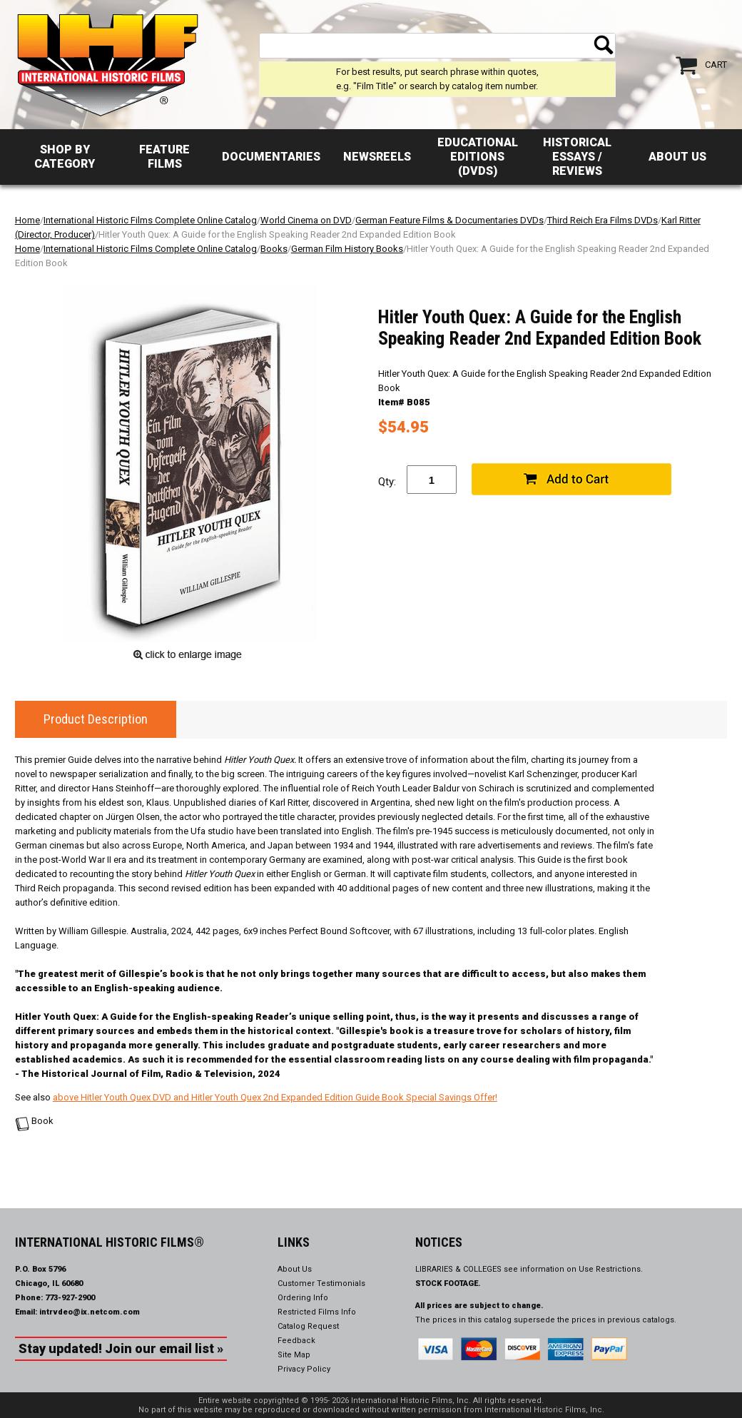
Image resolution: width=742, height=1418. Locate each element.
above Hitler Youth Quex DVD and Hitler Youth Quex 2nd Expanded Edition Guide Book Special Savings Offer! (275, 1097)
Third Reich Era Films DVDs (602, 220)
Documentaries (271, 156)
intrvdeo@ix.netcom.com (89, 1312)
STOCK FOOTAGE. (448, 1283)
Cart (716, 64)
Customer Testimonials (321, 1283)
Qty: (387, 481)
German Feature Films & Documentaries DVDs (449, 220)
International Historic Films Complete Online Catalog (150, 220)
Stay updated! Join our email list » (121, 1348)
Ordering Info (303, 1297)
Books (274, 248)
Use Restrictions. (611, 1269)
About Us (677, 156)
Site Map (294, 1354)
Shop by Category (64, 157)
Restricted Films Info (317, 1312)
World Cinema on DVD (306, 220)
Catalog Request (308, 1326)
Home (27, 220)
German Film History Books (347, 248)
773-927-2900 (70, 1297)
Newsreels (377, 156)
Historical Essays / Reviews (577, 157)
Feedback (296, 1340)
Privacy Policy (304, 1369)
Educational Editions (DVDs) (477, 157)
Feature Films (164, 157)
